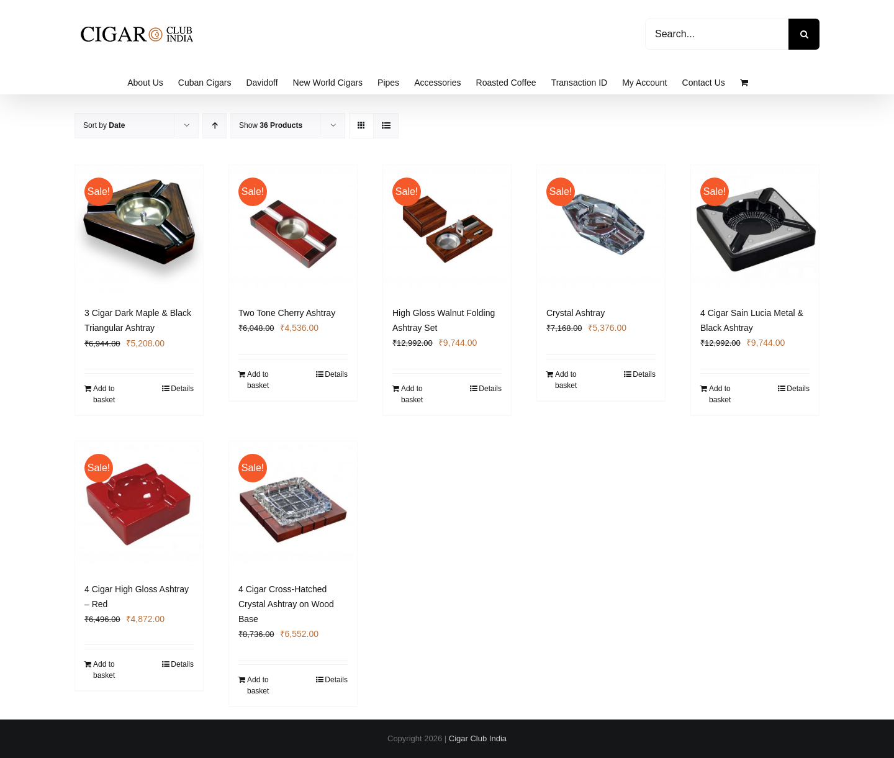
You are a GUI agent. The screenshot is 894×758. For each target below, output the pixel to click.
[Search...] (716, 34)
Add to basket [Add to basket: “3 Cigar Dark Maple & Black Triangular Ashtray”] (104, 394)
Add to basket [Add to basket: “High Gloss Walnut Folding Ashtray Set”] (412, 394)
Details (182, 388)
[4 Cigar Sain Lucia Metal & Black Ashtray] (755, 229)
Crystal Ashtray (575, 313)
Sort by (104, 125)
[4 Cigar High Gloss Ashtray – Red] (139, 505)
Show (270, 125)
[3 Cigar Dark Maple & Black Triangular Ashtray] (139, 229)
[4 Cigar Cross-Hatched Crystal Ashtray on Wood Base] (293, 505)
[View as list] (386, 126)
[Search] (804, 34)
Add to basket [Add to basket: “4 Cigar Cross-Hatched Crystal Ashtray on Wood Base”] (258, 685)
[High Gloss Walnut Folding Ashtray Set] (447, 229)
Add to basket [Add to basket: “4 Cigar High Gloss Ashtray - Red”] (104, 670)
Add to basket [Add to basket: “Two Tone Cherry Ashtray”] (258, 380)
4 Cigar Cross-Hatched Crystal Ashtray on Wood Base (286, 604)
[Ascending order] (214, 125)
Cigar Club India (478, 738)
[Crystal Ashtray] (601, 229)
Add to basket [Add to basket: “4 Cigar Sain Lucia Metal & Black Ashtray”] (720, 394)
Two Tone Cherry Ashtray (286, 313)
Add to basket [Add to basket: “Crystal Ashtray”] (566, 380)
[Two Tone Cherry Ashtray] (293, 229)
